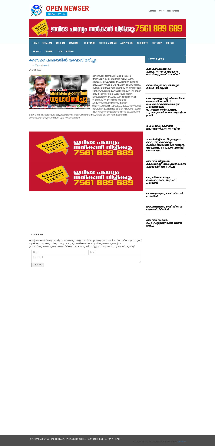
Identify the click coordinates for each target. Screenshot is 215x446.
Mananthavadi (42, 65)
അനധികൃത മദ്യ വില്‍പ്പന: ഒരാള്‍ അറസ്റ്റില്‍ (163, 87)
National (60, 43)
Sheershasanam (108, 43)
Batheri (54, 439)
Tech (59, 51)
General (170, 43)
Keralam (47, 43)
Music (72, 439)
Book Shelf (81, 439)
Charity (49, 51)
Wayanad (74, 43)
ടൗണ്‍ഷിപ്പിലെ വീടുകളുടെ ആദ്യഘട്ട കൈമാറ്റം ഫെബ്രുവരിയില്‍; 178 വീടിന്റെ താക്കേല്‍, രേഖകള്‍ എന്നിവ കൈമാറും (165, 145)
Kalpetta (63, 439)
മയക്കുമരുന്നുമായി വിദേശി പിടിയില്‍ (164, 195)
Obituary (157, 43)
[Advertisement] (86, 212)
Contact (152, 11)
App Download (173, 11)
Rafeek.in (181, 442)
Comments (37, 234)
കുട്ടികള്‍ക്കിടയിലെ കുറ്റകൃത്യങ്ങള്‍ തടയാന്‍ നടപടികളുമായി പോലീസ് (162, 72)
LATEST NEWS (156, 59)
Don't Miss (89, 43)
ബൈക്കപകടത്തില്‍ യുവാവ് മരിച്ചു (62, 60)
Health (70, 51)
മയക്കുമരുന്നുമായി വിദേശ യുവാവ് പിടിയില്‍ (164, 208)
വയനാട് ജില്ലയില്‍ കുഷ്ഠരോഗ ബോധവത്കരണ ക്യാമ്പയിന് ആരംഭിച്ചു (166, 164)
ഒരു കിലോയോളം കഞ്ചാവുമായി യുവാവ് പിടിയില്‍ (161, 180)
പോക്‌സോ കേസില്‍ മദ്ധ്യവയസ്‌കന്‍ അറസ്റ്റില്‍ (163, 127)
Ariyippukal (126, 43)
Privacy (161, 11)
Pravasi (37, 51)
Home (36, 43)
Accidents (142, 43)
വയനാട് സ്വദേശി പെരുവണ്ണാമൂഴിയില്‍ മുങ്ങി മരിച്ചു (164, 223)
